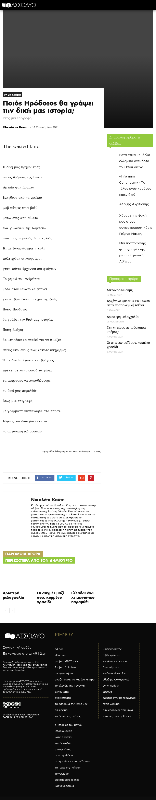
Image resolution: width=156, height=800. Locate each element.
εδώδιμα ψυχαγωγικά (116, 679)
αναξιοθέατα (63, 698)
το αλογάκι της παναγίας (70, 685)
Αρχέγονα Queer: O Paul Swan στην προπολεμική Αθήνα (128, 303)
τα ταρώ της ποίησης (67, 767)
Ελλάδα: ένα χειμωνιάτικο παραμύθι (82, 597)
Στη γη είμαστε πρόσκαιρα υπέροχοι (126, 330)
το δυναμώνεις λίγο (115, 673)
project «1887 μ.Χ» (66, 661)
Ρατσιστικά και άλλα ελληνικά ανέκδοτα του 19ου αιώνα (134, 161)
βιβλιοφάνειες (111, 655)
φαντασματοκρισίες (67, 779)
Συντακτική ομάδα (17, 648)
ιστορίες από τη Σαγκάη (117, 716)
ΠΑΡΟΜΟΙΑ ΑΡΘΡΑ (22, 554)
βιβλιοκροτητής (112, 649)
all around (61, 655)
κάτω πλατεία (63, 737)
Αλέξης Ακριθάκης (134, 204)
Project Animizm (65, 667)
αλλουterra (62, 691)
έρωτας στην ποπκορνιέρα (119, 698)
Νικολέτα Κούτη (15, 127)
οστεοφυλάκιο (64, 755)
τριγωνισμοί (62, 773)
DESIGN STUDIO (18, 717)
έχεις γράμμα (111, 704)
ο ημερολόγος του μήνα (118, 710)
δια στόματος (111, 667)
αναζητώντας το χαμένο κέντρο (74, 679)
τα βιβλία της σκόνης (68, 716)
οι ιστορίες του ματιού (68, 725)
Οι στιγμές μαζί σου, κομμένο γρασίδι (50, 597)
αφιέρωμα (61, 710)
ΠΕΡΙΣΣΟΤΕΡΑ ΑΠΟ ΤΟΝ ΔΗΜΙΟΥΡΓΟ (39, 560)
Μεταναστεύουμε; (120, 290)
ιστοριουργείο (63, 731)
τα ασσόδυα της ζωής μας (71, 704)
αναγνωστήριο (64, 673)
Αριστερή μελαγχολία (13, 595)
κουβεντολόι (62, 743)
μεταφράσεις (63, 749)
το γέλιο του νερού (115, 661)
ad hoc (59, 649)
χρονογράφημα (64, 786)
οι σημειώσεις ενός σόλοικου (73, 761)
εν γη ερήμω (12, 94)
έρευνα (107, 691)
